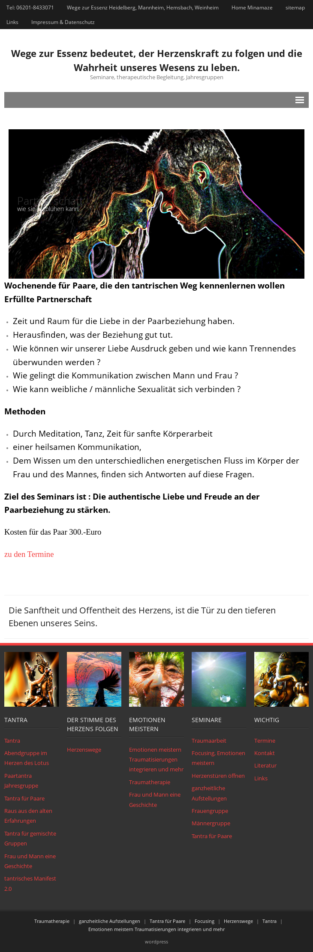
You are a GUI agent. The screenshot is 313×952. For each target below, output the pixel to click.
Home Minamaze (252, 7)
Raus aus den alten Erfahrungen (28, 815)
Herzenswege (84, 749)
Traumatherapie (149, 782)
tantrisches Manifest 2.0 (30, 883)
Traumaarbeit (209, 740)
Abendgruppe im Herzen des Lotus (26, 758)
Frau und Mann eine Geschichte (30, 861)
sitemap (295, 7)
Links (12, 22)
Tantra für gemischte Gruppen (30, 838)
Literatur (265, 765)
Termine (264, 740)
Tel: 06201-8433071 (30, 7)
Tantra (12, 740)
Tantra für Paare (24, 798)
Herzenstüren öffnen (218, 775)
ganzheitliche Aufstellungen (209, 793)
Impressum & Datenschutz (63, 22)
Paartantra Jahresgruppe (21, 780)
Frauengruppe (210, 811)
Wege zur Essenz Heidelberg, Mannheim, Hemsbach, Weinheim (143, 7)
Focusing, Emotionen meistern (218, 758)
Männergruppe (211, 823)
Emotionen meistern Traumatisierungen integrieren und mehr (156, 760)
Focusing (204, 921)
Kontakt (264, 753)
